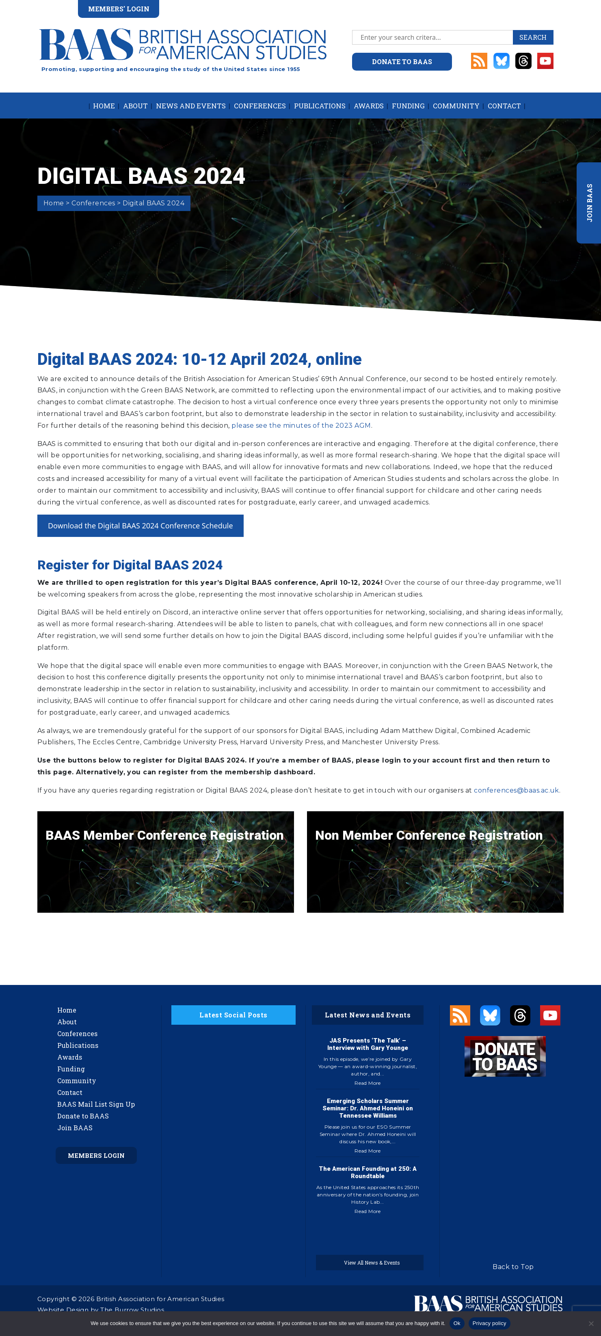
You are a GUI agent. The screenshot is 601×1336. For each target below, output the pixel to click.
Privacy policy (489, 1323)
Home (104, 105)
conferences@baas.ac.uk (516, 790)
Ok (457, 1323)
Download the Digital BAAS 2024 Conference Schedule (140, 525)
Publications (320, 105)
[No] (591, 1323)
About (135, 105)
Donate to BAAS (83, 1116)
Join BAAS (75, 1127)
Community (456, 105)
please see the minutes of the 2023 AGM (301, 425)
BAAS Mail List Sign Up (96, 1104)
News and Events (191, 105)
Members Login (96, 1155)
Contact (504, 105)
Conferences (260, 105)
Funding (408, 105)
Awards (369, 105)
